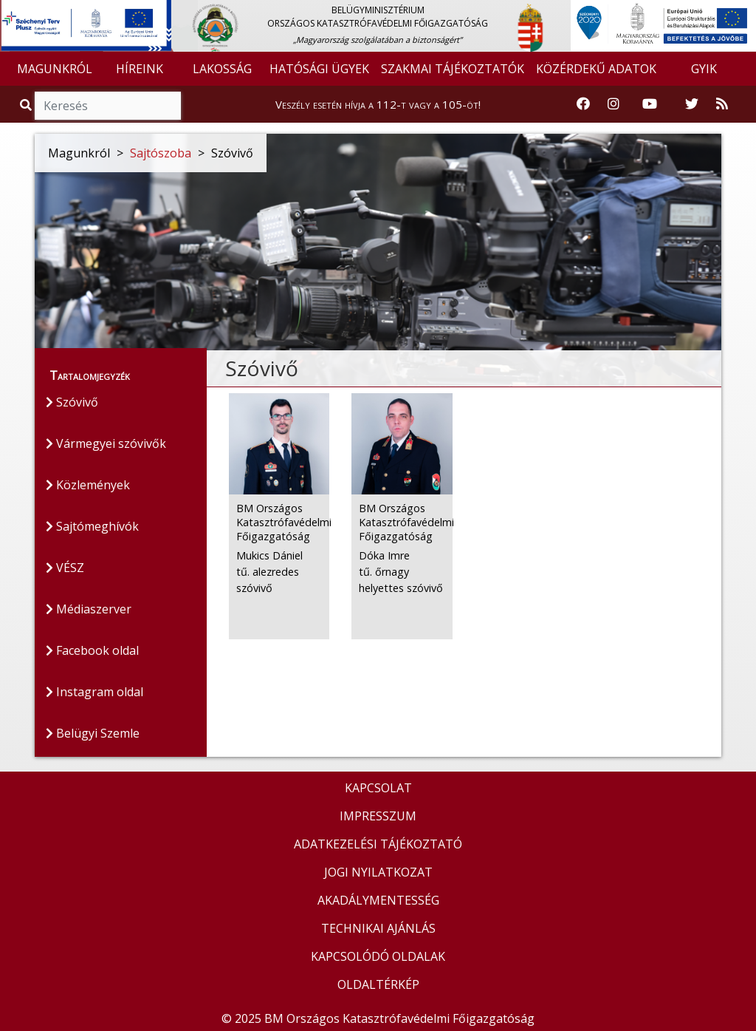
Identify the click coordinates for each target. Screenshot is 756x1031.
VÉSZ (65, 567)
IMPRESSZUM (378, 816)
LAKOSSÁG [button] (222, 69)
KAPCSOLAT (378, 788)
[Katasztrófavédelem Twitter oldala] (692, 104)
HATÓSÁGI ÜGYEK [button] (319, 69)
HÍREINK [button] (139, 69)
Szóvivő (72, 402)
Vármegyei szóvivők (106, 443)
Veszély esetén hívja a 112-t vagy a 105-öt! (378, 104)
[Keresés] (108, 106)
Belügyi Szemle (93, 733)
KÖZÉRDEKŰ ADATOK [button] (596, 69)
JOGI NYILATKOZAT (378, 872)
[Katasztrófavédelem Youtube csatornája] (650, 104)
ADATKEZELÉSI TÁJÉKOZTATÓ (378, 844)
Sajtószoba (160, 153)
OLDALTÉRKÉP (378, 984)
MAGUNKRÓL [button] (54, 69)
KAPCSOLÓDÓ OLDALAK (378, 956)
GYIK (704, 69)
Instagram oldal (94, 692)
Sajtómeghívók (92, 526)
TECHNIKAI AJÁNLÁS (378, 928)
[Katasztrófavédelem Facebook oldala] (583, 104)
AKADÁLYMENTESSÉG (378, 900)
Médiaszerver (88, 609)
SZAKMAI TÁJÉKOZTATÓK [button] (452, 69)
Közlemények (88, 485)
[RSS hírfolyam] (722, 104)
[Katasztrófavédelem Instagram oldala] (613, 104)
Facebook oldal (92, 650)
